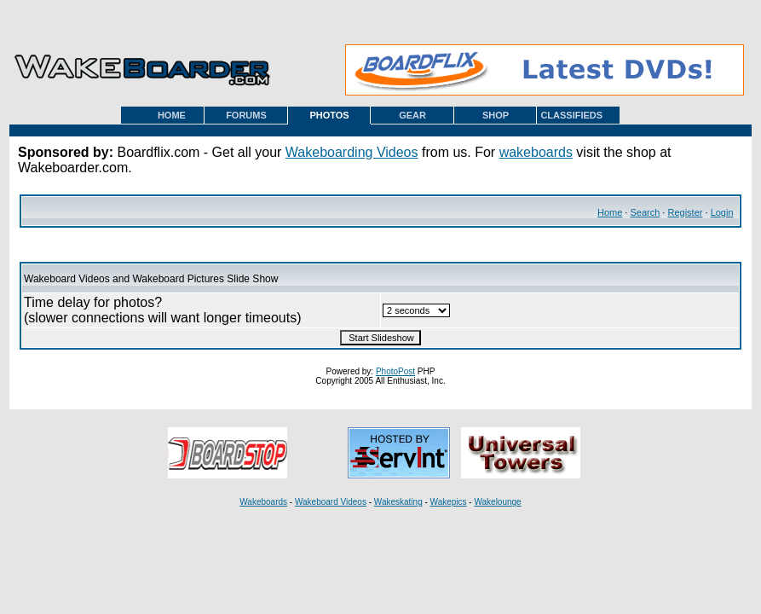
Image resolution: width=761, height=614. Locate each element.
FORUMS (246, 115)
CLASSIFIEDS (571, 115)
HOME (172, 115)
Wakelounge (497, 502)
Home (609, 212)
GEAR (412, 115)
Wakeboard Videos (330, 502)
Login (722, 212)
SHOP (495, 115)
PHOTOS (329, 115)
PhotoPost (395, 371)
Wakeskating (398, 502)
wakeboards (536, 152)
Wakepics (448, 502)
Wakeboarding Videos (351, 152)
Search (645, 212)
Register (684, 212)
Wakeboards (263, 502)
